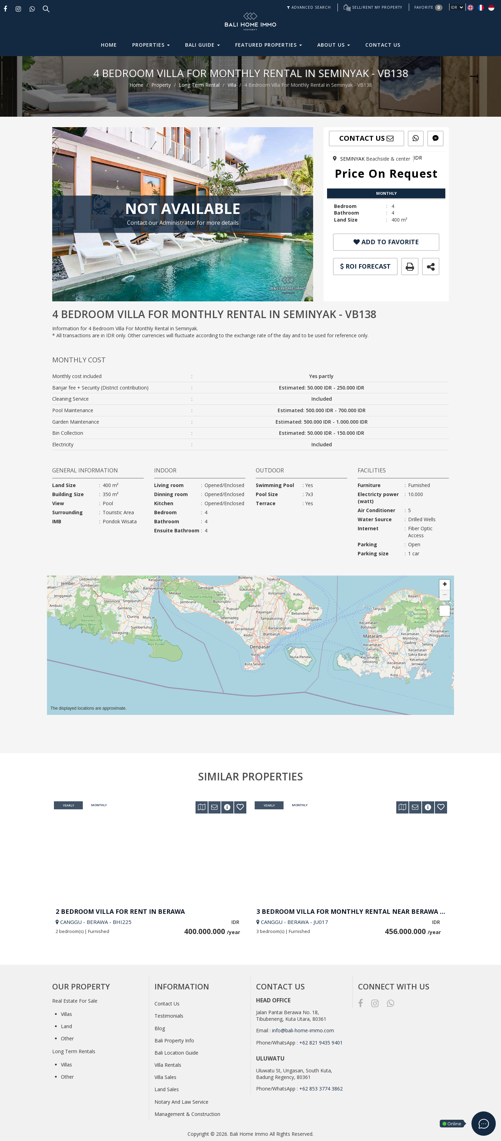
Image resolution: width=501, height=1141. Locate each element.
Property (161, 85)
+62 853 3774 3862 (321, 1088)
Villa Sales (165, 1077)
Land (66, 1026)
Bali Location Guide (176, 1052)
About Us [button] (333, 44)
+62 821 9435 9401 (321, 1042)
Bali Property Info (174, 1040)
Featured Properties (268, 44)
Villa (232, 85)
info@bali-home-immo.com (303, 1030)
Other (67, 1038)
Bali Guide (202, 44)
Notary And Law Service (181, 1101)
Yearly (68, 805)
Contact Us (382, 44)
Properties (151, 44)
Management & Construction (187, 1114)
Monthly (99, 805)
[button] (444, 585)
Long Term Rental (199, 85)
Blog (159, 1028)
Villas (66, 1014)
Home (109, 44)
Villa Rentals (167, 1065)
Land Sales (166, 1089)
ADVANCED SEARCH (309, 7)
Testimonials (168, 1015)
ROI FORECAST (365, 266)
